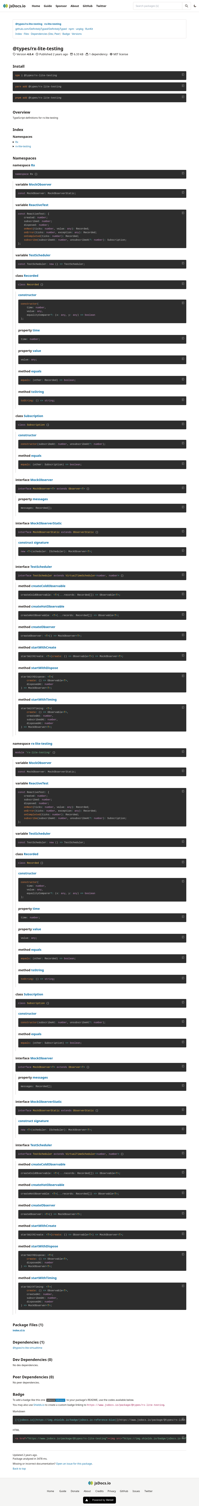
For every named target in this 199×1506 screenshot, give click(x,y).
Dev (51, 34)
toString (37, 392)
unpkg (79, 29)
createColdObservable (48, 586)
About (75, 6)
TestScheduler (40, 255)
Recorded (31, 276)
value (37, 351)
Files (26, 34)
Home (36, 6)
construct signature (33, 542)
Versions (77, 34)
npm (71, 29)
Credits (99, 1491)
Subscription (33, 416)
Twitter (101, 6)
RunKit (89, 29)
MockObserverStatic (46, 523)
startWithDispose (44, 668)
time (36, 330)
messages (40, 499)
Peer (57, 34)
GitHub (88, 6)
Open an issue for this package (74, 1463)
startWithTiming (44, 699)
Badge (66, 34)
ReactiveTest (38, 205)
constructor (27, 295)
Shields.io (39, 1405)
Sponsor (61, 6)
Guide (48, 6)
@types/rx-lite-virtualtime (27, 1347)
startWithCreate (43, 647)
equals (36, 371)
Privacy (112, 1491)
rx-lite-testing (23, 146)
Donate (75, 1491)
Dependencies (39, 34)
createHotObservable (47, 606)
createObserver (43, 627)
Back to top (19, 1468)
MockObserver (40, 184)
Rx (16, 142)
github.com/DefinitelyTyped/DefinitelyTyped (41, 29)
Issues (136, 1491)
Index (18, 34)
